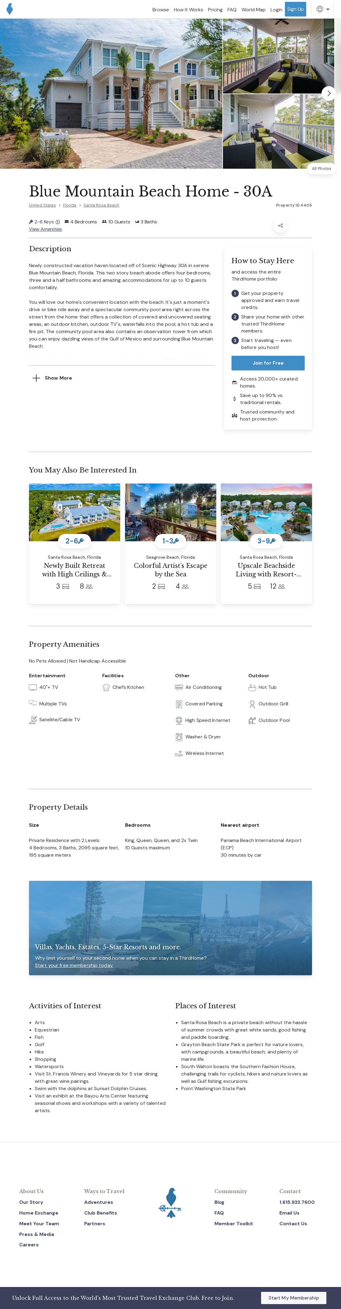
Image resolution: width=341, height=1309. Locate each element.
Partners (94, 1223)
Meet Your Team (39, 1223)
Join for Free (268, 363)
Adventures (98, 1202)
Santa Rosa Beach (102, 205)
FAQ (219, 1213)
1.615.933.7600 (297, 1202)
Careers (29, 1244)
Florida (70, 205)
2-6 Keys (44, 222)
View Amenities (45, 229)
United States (42, 205)
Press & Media (36, 1234)
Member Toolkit (233, 1223)
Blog (219, 1202)
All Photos (321, 168)
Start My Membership (293, 1298)
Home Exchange (38, 1213)
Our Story (31, 1202)
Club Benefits (100, 1213)
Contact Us (293, 1223)
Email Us (289, 1213)
